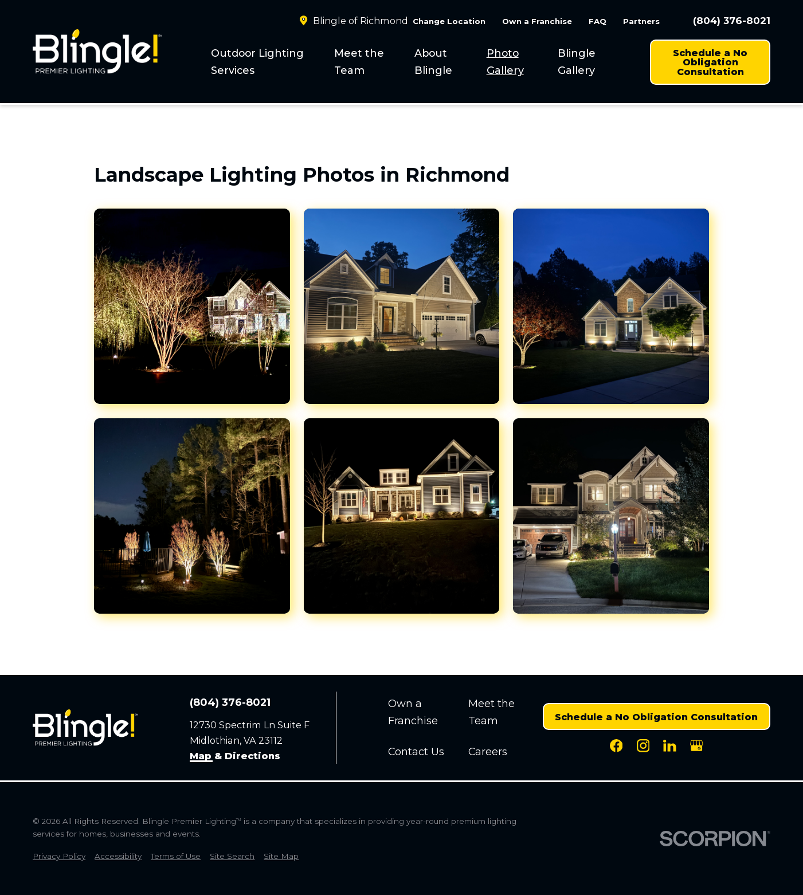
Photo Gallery (505, 61)
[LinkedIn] (669, 745)
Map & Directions (235, 756)
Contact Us (416, 751)
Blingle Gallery (577, 61)
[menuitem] (265, 62)
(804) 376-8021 (731, 21)
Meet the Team (359, 61)
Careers (487, 751)
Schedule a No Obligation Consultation (710, 62)
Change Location (449, 21)
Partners (641, 21)
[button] (191, 306)
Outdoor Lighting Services (257, 61)
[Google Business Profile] (696, 745)
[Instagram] (643, 745)
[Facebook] (616, 745)
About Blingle (433, 61)
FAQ (597, 21)
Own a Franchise (537, 21)
